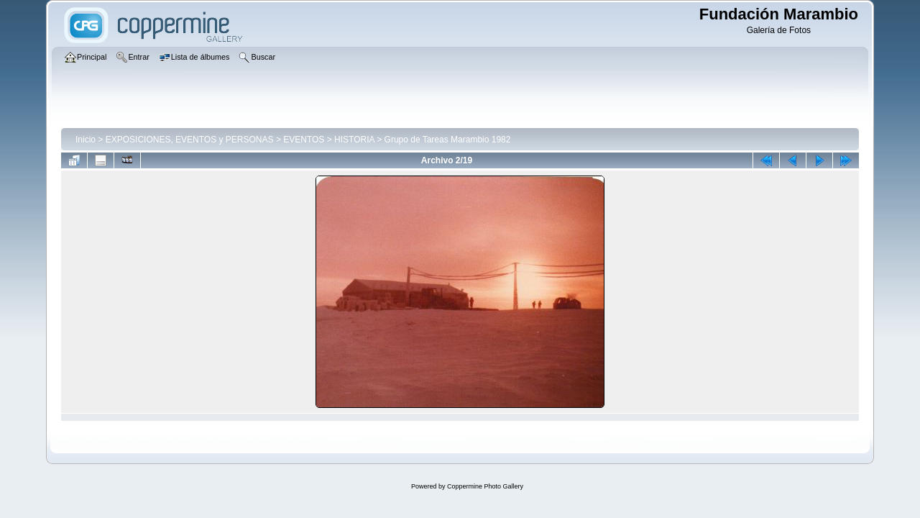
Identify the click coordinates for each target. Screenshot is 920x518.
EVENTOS (303, 140)
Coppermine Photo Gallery (485, 486)
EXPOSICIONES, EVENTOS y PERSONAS (190, 140)
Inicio (85, 140)
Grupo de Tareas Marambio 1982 (448, 140)
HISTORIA (354, 140)
